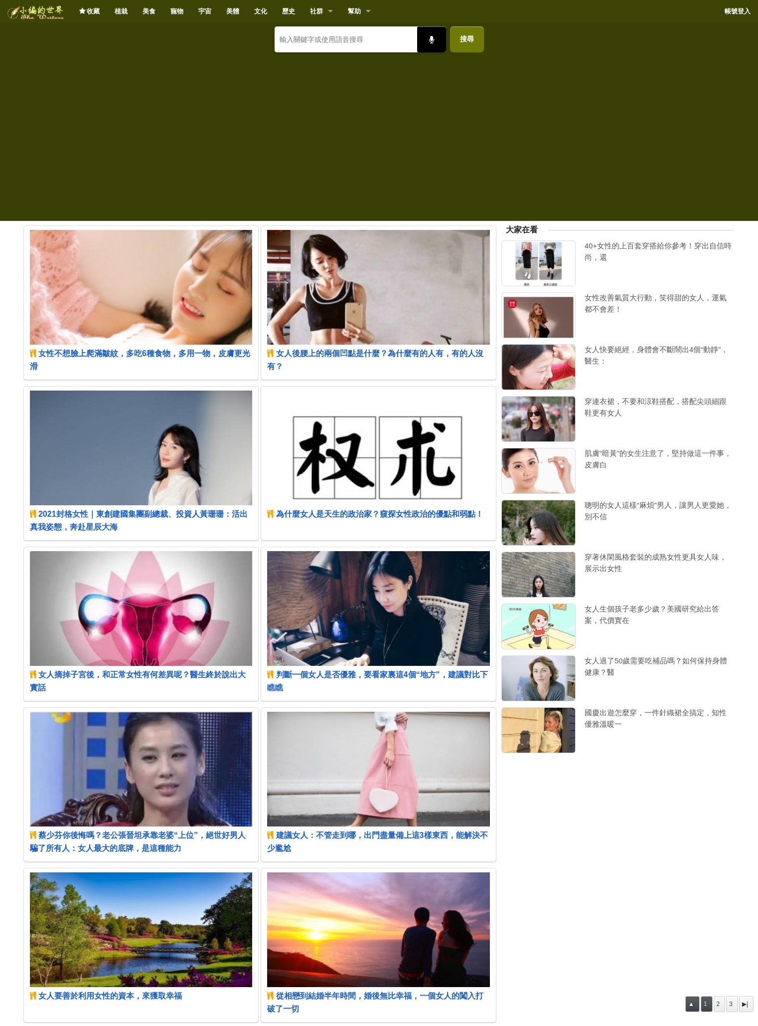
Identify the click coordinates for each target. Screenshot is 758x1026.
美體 (232, 11)
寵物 (176, 11)
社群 (316, 11)
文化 (260, 11)
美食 (149, 11)
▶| (745, 1004)
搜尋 (467, 39)
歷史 (288, 11)
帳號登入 (738, 11)
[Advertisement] (379, 133)
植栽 (121, 11)
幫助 (354, 11)
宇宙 (204, 11)
